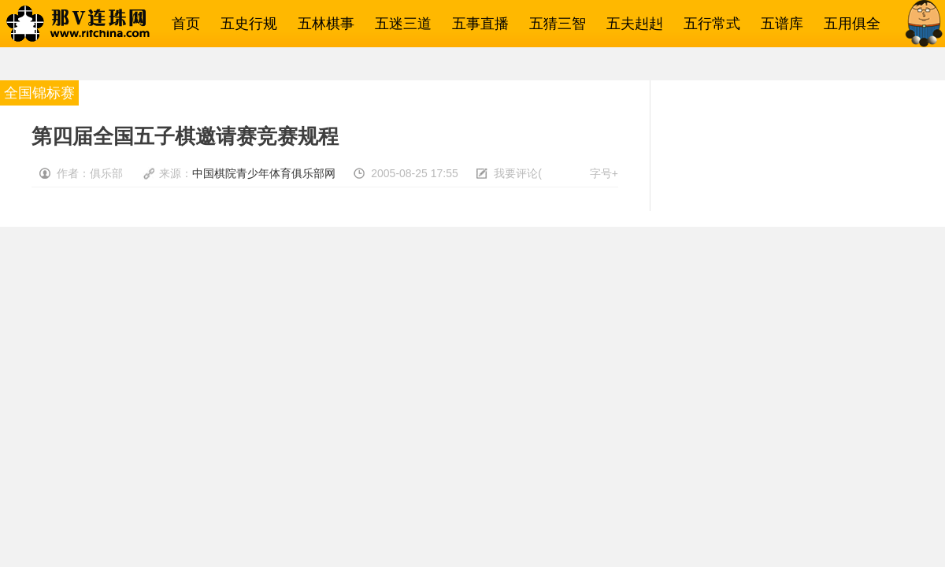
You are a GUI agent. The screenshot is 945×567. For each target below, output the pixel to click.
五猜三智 (553, 24)
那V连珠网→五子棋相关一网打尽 (98, 23)
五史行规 (245, 24)
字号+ (604, 173)
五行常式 (708, 24)
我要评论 (516, 173)
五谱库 (778, 24)
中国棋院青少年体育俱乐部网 (263, 173)
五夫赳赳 (630, 24)
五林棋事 (322, 24)
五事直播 (476, 24)
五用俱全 (848, 24)
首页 (182, 24)
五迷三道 (399, 24)
